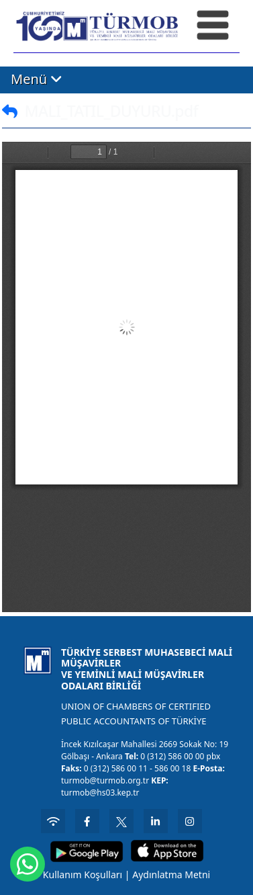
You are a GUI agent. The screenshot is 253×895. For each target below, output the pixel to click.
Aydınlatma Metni (171, 874)
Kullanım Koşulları (82, 874)
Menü (36, 79)
